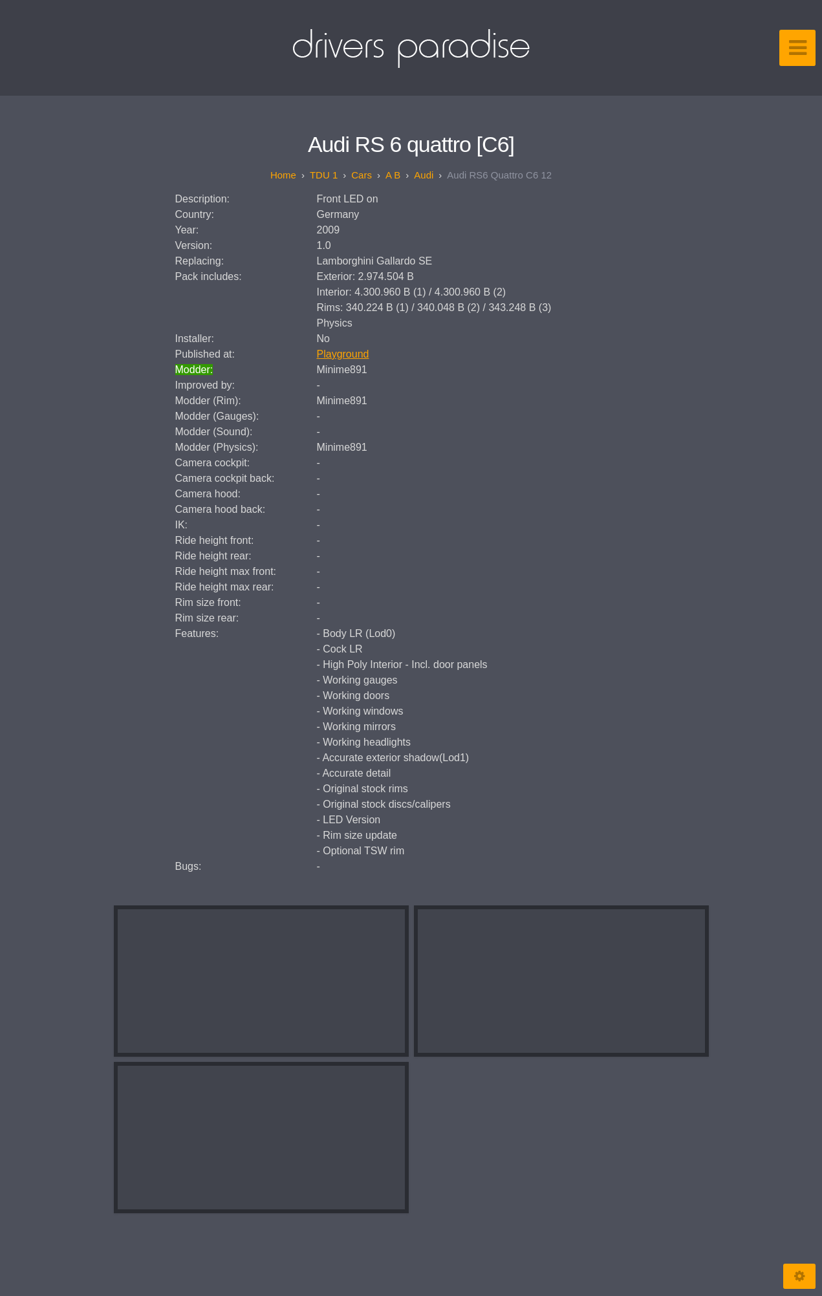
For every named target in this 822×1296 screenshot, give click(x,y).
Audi (423, 174)
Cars (361, 174)
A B (392, 174)
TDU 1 (324, 174)
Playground (343, 354)
